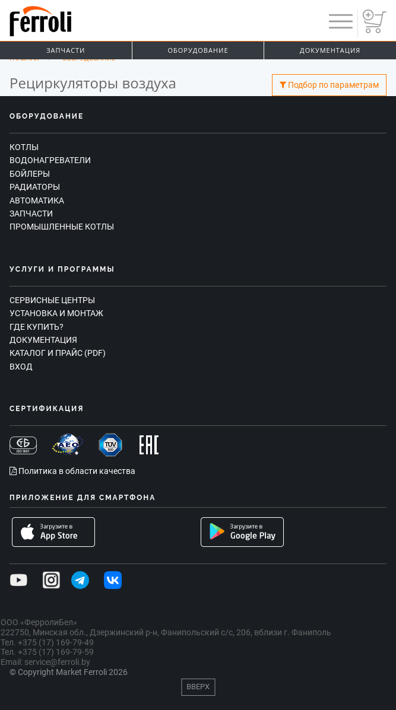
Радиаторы (34, 187)
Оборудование (198, 50)
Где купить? (36, 327)
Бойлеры (29, 174)
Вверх (198, 686)
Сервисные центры (52, 300)
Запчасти (65, 50)
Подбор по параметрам (329, 85)
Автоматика (36, 200)
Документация (43, 340)
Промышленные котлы (61, 226)
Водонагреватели (50, 160)
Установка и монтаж (56, 313)
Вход (21, 366)
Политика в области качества (72, 471)
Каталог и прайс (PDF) (57, 353)
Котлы (24, 147)
